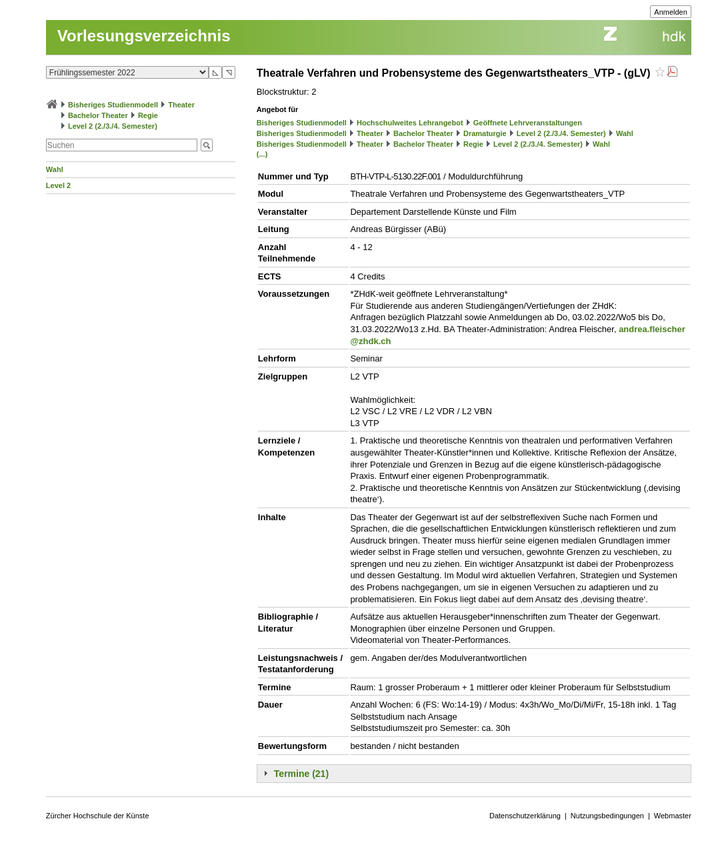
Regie (148, 115)
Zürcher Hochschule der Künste (97, 816)
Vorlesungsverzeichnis (144, 36)
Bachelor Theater (98, 115)
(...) (262, 154)
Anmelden (670, 12)
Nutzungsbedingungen (607, 816)
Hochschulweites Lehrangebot (410, 123)
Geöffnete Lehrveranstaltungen (527, 123)
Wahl (54, 169)
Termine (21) (301, 773)
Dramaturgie (485, 133)
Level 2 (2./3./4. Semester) (112, 126)
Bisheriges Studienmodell (113, 105)
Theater (181, 105)
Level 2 (58, 185)
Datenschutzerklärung (525, 816)
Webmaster (672, 816)
